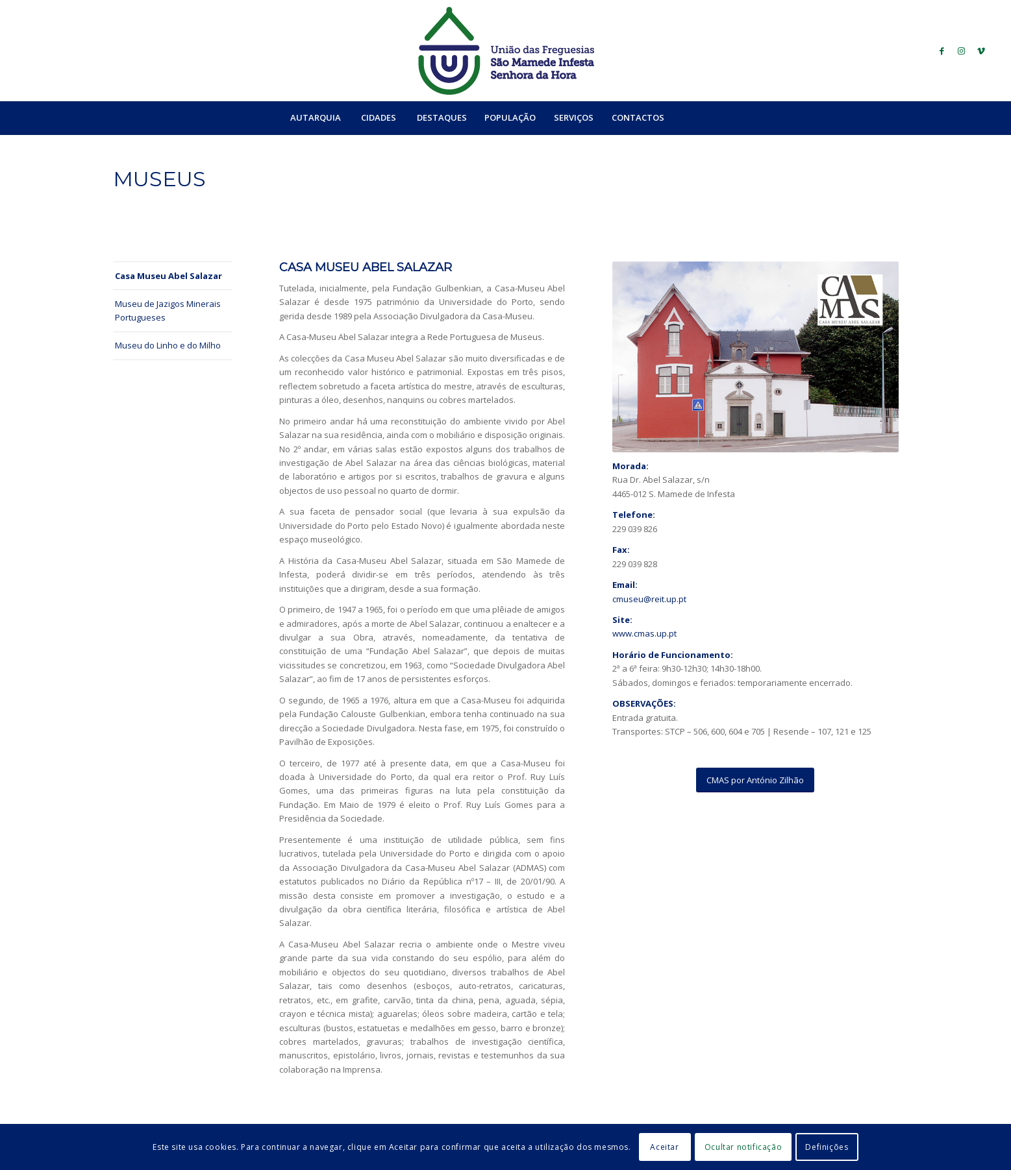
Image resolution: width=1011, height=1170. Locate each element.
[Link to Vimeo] (981, 50)
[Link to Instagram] (961, 50)
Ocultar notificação (743, 1146)
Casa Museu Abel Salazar (168, 276)
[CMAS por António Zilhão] (755, 780)
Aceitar (664, 1146)
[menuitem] (315, 117)
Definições (826, 1146)
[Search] (701, 117)
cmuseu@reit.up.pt (649, 599)
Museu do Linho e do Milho (168, 345)
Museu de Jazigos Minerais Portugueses (168, 310)
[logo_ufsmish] (505, 50)
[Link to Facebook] (942, 50)
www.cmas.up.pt (644, 633)
